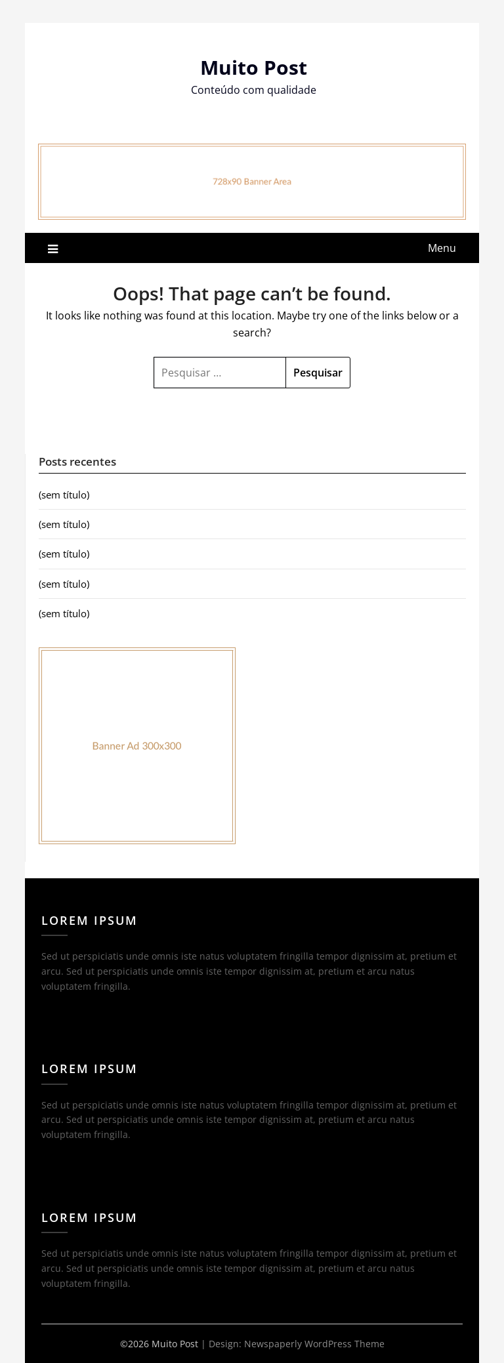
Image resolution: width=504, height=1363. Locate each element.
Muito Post (253, 67)
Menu (442, 248)
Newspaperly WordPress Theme (314, 1343)
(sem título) (64, 494)
